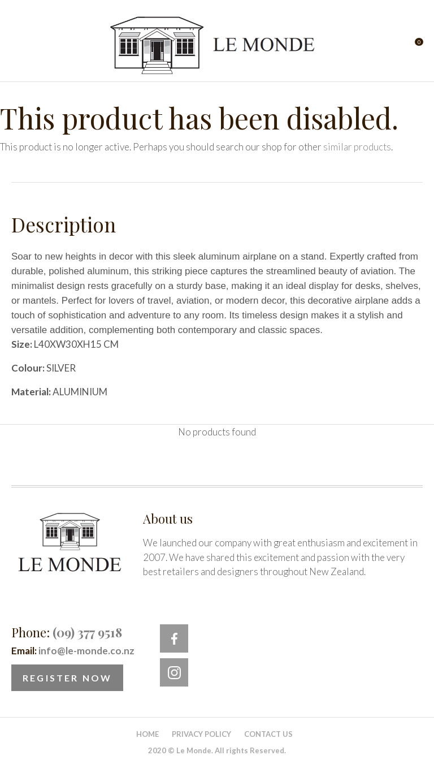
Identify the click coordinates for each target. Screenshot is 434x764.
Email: (72, 651)
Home (147, 734)
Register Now (67, 677)
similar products (357, 147)
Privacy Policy (201, 734)
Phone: (66, 632)
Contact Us (268, 734)
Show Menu (18, 45)
